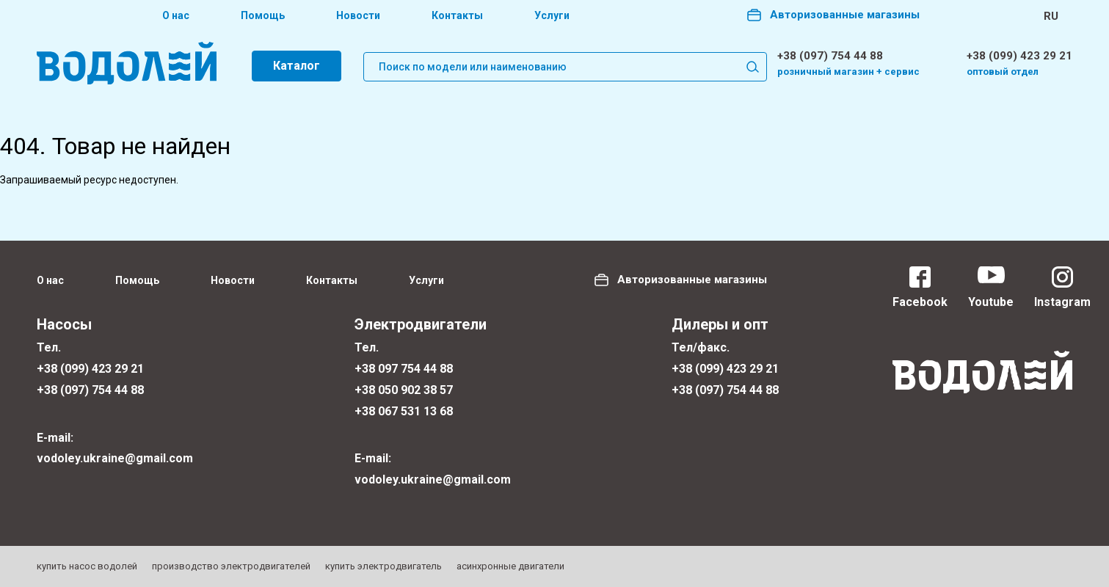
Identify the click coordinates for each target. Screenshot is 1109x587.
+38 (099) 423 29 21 (1019, 55)
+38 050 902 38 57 (403, 390)
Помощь (263, 15)
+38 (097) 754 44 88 (830, 55)
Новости (358, 15)
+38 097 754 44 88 (403, 369)
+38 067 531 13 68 (403, 411)
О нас (175, 15)
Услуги (552, 15)
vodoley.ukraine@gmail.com (115, 458)
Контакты (457, 15)
